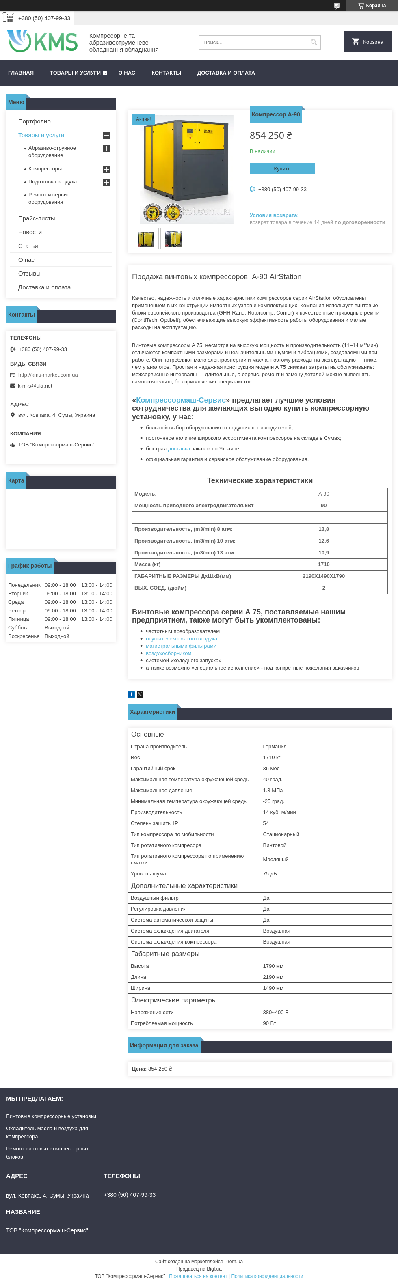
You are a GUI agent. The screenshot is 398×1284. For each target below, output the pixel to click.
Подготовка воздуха (52, 182)
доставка (179, 449)
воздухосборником (168, 653)
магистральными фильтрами (181, 646)
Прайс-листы (36, 218)
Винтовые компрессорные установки (51, 1116)
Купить (282, 169)
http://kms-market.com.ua (48, 375)
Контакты (166, 73)
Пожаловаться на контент (198, 1276)
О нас (127, 73)
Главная (21, 73)
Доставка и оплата (226, 73)
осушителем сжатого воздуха (181, 639)
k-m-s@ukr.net (35, 386)
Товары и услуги (75, 73)
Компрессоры (45, 169)
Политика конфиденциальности (267, 1276)
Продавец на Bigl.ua (199, 1269)
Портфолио (34, 121)
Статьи (28, 245)
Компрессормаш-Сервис (181, 400)
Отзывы (29, 273)
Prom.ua (234, 1262)
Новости (30, 231)
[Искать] (314, 42)
